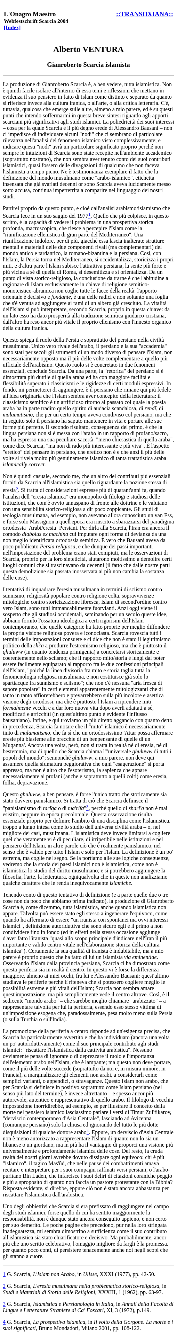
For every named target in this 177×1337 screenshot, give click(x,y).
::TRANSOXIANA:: (144, 14)
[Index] (12, 27)
